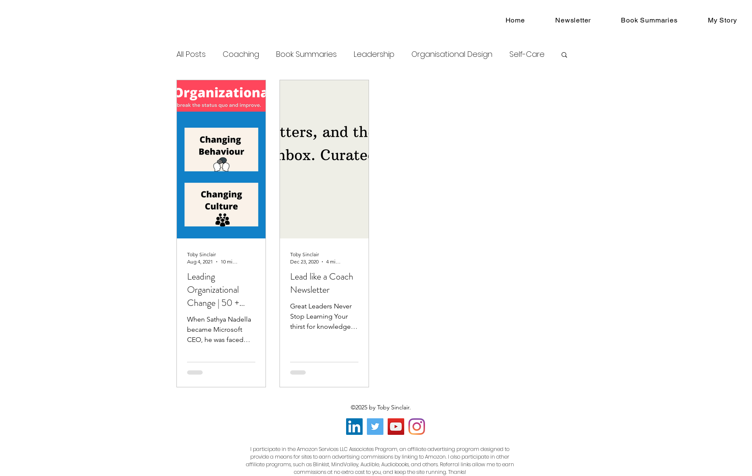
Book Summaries (306, 54)
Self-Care (527, 54)
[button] (564, 55)
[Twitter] (375, 426)
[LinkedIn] (354, 426)
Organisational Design (451, 54)
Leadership (374, 54)
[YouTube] (396, 426)
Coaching (241, 54)
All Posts (191, 54)
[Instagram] (416, 426)
